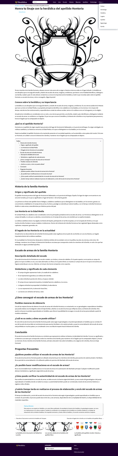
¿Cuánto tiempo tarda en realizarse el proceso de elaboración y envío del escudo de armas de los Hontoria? (50, 179)
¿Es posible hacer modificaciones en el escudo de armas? (36, 174)
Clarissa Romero (22, 12)
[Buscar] (46, 2)
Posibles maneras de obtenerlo (29, 161)
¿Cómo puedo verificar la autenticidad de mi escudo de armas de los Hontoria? (42, 176)
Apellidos (85, 2)
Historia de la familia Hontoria (28, 143)
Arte (59, 2)
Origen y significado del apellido (29, 145)
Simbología (93, 2)
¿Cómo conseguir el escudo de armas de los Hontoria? (35, 159)
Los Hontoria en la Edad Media (29, 147)
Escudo (65, 2)
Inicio (54, 2)
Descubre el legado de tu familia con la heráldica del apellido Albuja (84, 418)
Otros (100, 2)
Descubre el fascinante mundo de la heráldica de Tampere (31, 418)
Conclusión (23, 166)
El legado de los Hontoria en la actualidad (32, 150)
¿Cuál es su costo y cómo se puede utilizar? (32, 164)
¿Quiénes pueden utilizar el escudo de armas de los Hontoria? (38, 171)
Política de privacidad (79, 452)
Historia (71, 2)
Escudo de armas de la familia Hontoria (31, 152)
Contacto (76, 448)
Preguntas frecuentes (26, 169)
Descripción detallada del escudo (30, 154)
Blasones (78, 2)
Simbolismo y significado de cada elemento (33, 157)
